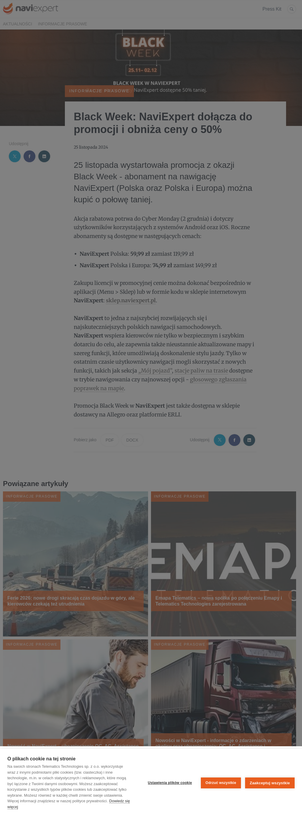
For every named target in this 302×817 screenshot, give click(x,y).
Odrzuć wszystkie (221, 783)
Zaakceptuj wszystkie (270, 783)
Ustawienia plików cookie (170, 783)
